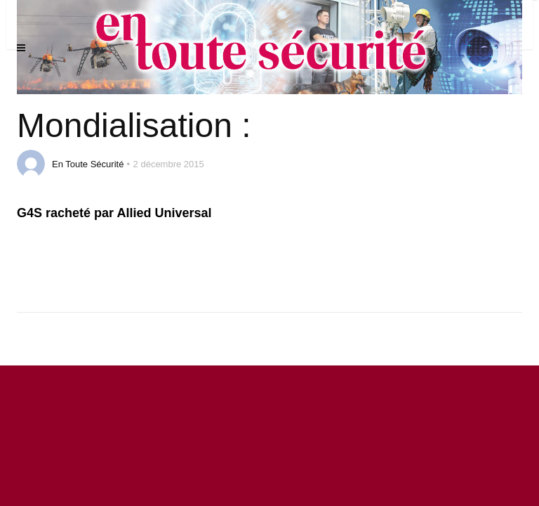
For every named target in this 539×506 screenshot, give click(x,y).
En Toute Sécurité (88, 164)
